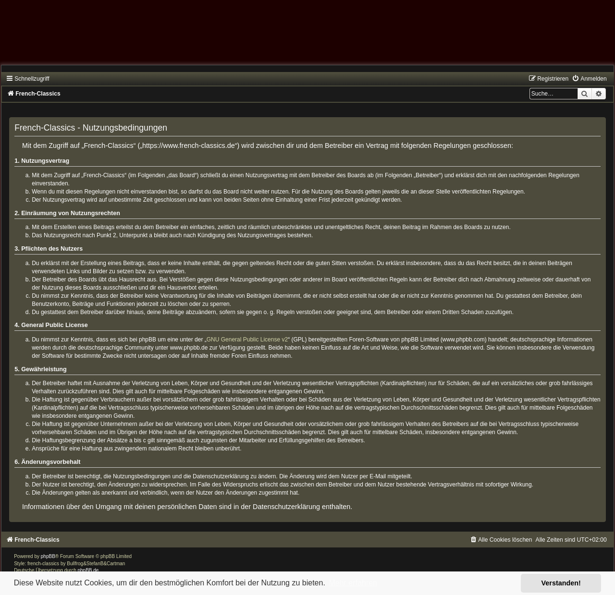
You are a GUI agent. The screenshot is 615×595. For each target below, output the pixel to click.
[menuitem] (589, 78)
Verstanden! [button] (561, 583)
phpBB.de (88, 570)
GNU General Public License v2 (247, 339)
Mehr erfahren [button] (353, 583)
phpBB (48, 556)
